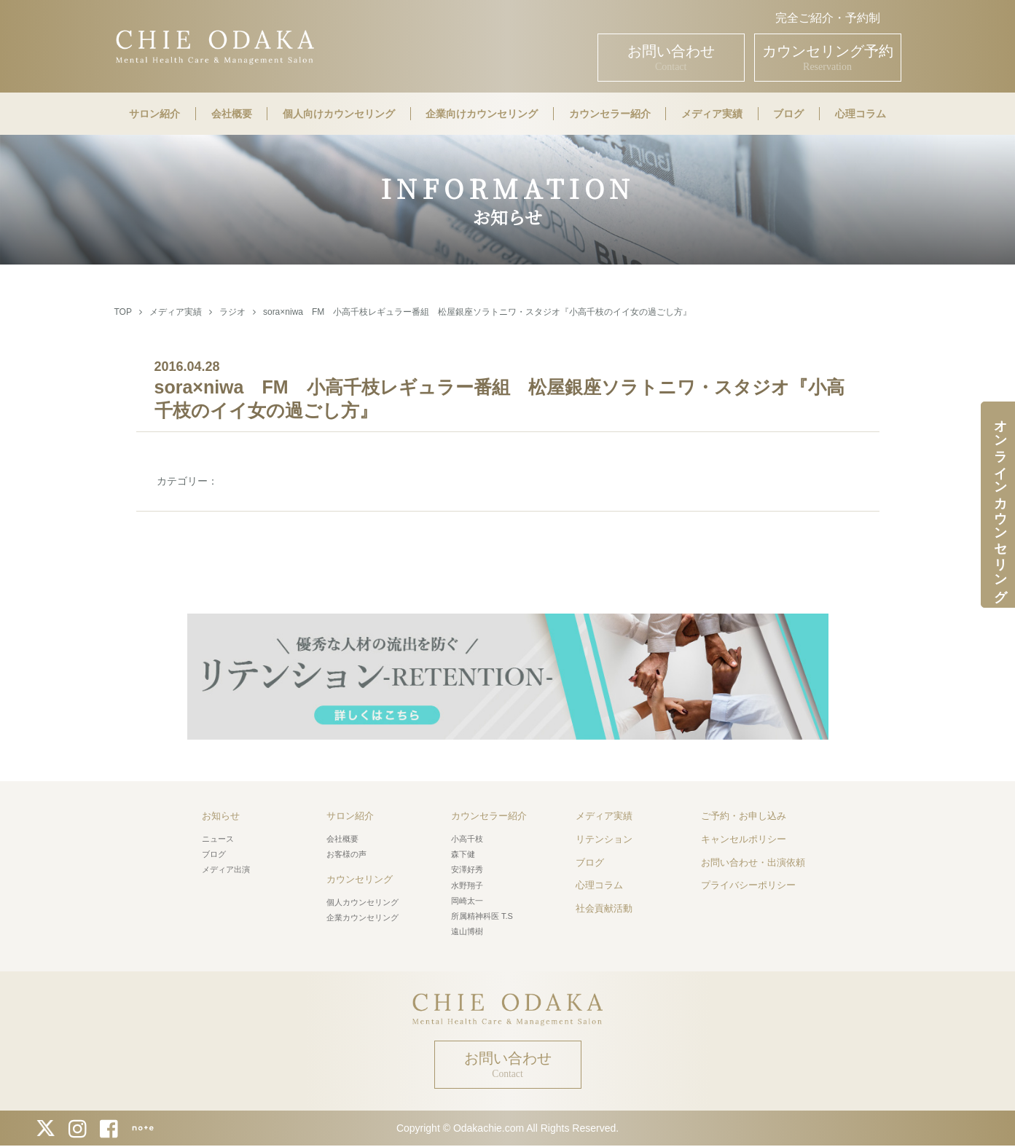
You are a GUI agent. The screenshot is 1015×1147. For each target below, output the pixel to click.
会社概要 (231, 114)
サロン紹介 (154, 114)
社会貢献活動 (604, 908)
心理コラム (860, 114)
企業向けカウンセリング (482, 114)
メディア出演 (226, 869)
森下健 (463, 854)
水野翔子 (467, 885)
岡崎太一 (467, 900)
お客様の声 (346, 854)
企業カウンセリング (362, 917)
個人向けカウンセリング (339, 114)
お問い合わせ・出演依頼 (753, 862)
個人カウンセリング (362, 902)
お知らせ (221, 815)
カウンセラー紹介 (610, 114)
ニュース (218, 838)
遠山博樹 (467, 931)
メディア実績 (711, 114)
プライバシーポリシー (748, 885)
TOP (123, 312)
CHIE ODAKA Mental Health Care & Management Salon (214, 45)
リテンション (604, 839)
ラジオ (232, 312)
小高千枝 (467, 838)
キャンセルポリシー (743, 839)
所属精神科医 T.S (482, 916)
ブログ (788, 114)
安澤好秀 (467, 869)
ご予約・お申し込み (743, 815)
